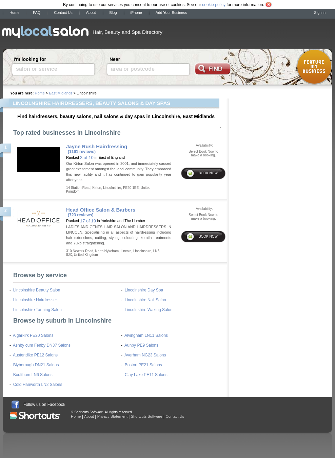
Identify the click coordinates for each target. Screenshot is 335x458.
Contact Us (63, 12)
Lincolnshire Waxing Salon (149, 309)
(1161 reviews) (82, 151)
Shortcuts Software (146, 416)
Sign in (320, 12)
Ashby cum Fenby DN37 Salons (42, 345)
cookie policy (213, 4)
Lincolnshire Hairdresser (35, 300)
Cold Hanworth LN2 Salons (37, 384)
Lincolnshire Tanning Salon (37, 309)
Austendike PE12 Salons (35, 355)
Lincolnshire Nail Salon (145, 300)
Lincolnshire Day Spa (144, 290)
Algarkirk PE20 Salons (33, 335)
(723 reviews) (80, 215)
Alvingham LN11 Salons (146, 335)
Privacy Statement (112, 416)
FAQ (36, 12)
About (91, 12)
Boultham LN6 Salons (33, 374)
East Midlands (60, 93)
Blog (113, 12)
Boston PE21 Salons (143, 365)
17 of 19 (88, 220)
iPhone (136, 12)
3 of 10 (87, 157)
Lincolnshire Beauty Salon (36, 290)
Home (14, 12)
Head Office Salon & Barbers (100, 210)
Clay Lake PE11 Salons (146, 374)
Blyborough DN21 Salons (36, 365)
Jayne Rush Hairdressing (96, 146)
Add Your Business (171, 12)
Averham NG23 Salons (145, 355)
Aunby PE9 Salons (141, 345)
